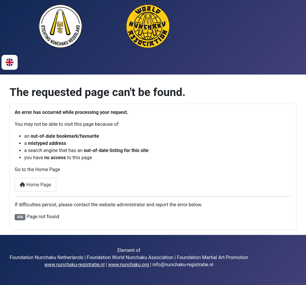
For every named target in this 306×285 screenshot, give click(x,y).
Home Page (35, 185)
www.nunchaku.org (128, 264)
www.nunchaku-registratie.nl (75, 264)
